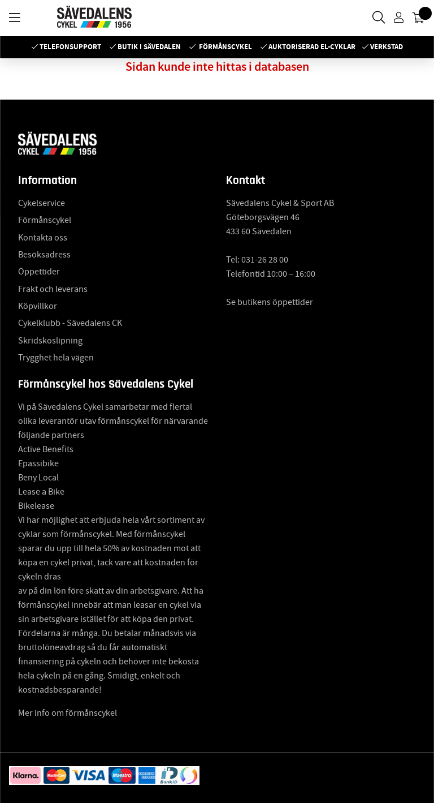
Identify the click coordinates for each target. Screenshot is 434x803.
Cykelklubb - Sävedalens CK (70, 323)
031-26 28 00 (264, 259)
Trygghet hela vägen (56, 357)
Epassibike (38, 463)
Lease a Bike (41, 491)
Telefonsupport (70, 46)
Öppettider (39, 271)
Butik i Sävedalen (149, 46)
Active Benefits (45, 449)
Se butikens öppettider (269, 302)
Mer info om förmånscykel (67, 713)
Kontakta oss (42, 237)
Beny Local (38, 477)
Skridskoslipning (50, 340)
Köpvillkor (37, 306)
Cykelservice (41, 203)
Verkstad (386, 46)
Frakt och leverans (53, 289)
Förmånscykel (225, 46)
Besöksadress (44, 254)
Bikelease (36, 506)
